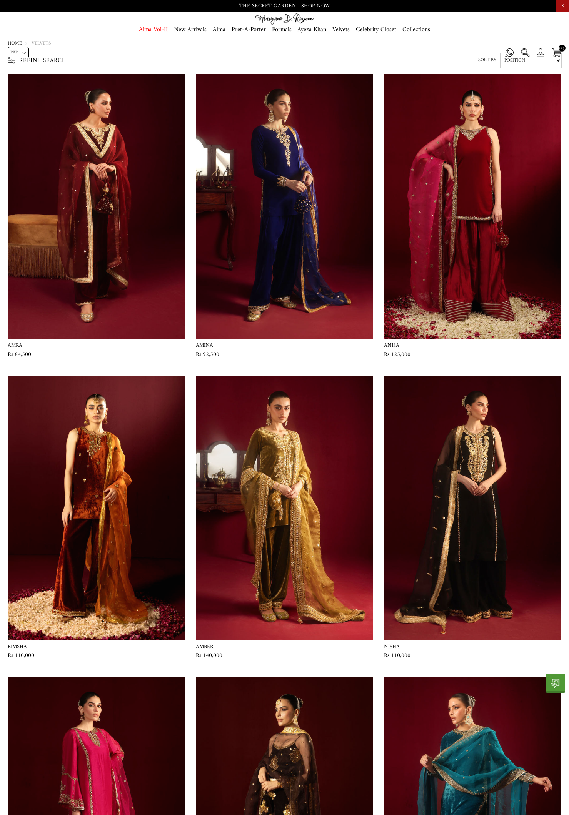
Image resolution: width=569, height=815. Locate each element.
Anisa (391, 374)
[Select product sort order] (531, 89)
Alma (219, 54)
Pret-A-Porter (249, 54)
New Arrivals (190, 54)
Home (15, 72)
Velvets (341, 54)
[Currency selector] (18, 52)
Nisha (392, 676)
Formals (282, 54)
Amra (15, 374)
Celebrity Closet (376, 54)
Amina (204, 374)
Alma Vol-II (153, 54)
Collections (416, 54)
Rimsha (17, 676)
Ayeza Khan (311, 54)
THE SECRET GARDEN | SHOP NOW (284, 6)
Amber (204, 676)
